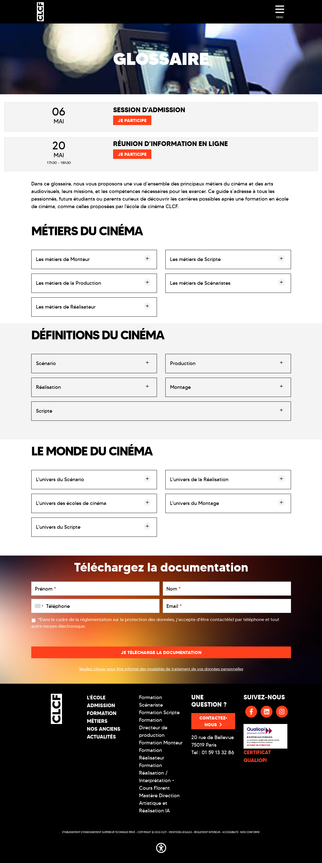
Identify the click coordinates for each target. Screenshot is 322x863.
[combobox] (38, 606)
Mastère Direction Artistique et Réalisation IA (159, 803)
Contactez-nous (213, 721)
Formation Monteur (161, 743)
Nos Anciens (103, 729)
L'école (96, 697)
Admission (101, 705)
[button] (161, 847)
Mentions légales (180, 832)
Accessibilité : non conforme (241, 832)
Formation (101, 713)
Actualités (101, 736)
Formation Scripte (159, 712)
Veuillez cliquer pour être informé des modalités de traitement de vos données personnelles (161, 669)
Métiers (97, 721)
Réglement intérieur (207, 832)
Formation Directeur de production (153, 727)
